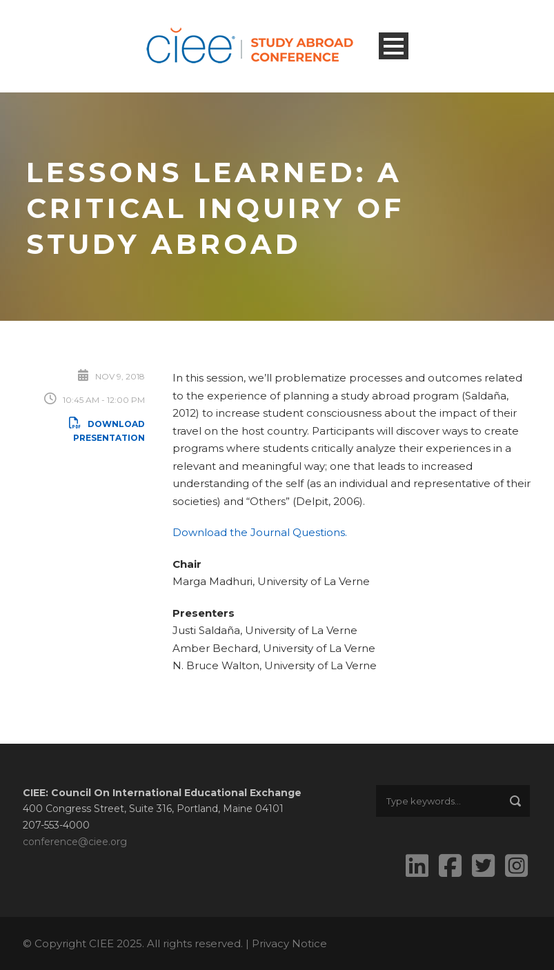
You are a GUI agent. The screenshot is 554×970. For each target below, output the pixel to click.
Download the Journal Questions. (259, 532)
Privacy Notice (289, 943)
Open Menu (393, 45)
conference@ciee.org (75, 841)
